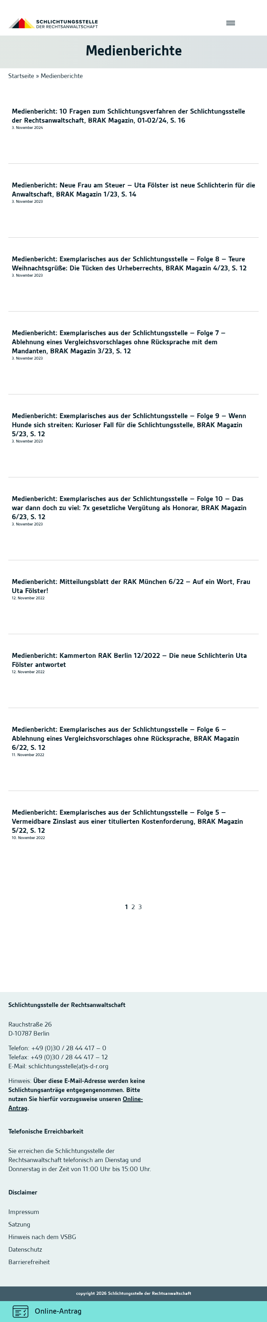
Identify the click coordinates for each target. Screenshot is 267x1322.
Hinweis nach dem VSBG (42, 1237)
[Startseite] (53, 23)
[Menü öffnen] (230, 23)
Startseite (21, 76)
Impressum (23, 1212)
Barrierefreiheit (29, 1262)
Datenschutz (25, 1249)
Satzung (19, 1224)
